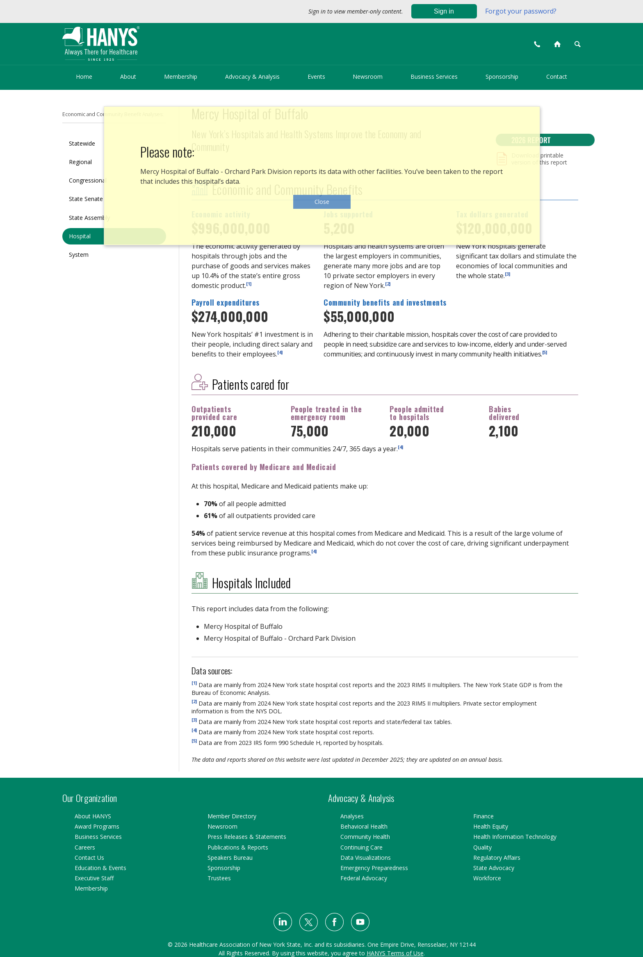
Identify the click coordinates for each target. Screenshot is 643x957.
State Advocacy (493, 868)
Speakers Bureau (230, 857)
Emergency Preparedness (374, 868)
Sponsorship (502, 76)
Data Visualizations (365, 857)
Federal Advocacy (363, 878)
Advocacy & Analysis (252, 76)
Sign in (444, 11)
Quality (482, 847)
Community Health (365, 837)
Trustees (219, 878)
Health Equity (490, 826)
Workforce (487, 878)
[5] (544, 352)
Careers (85, 847)
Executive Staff (94, 878)
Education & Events (100, 868)
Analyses (352, 816)
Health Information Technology (514, 837)
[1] (248, 283)
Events (316, 76)
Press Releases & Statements (246, 837)
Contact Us (89, 857)
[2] (387, 283)
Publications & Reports (237, 847)
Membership (180, 76)
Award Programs (97, 826)
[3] (507, 273)
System (79, 254)
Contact (556, 76)
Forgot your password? (520, 11)
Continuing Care (361, 847)
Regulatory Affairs (496, 857)
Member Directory (231, 816)
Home (84, 76)
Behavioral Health (364, 826)
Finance (483, 816)
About (128, 76)
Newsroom (368, 76)
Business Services (434, 76)
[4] (280, 352)
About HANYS (93, 816)
